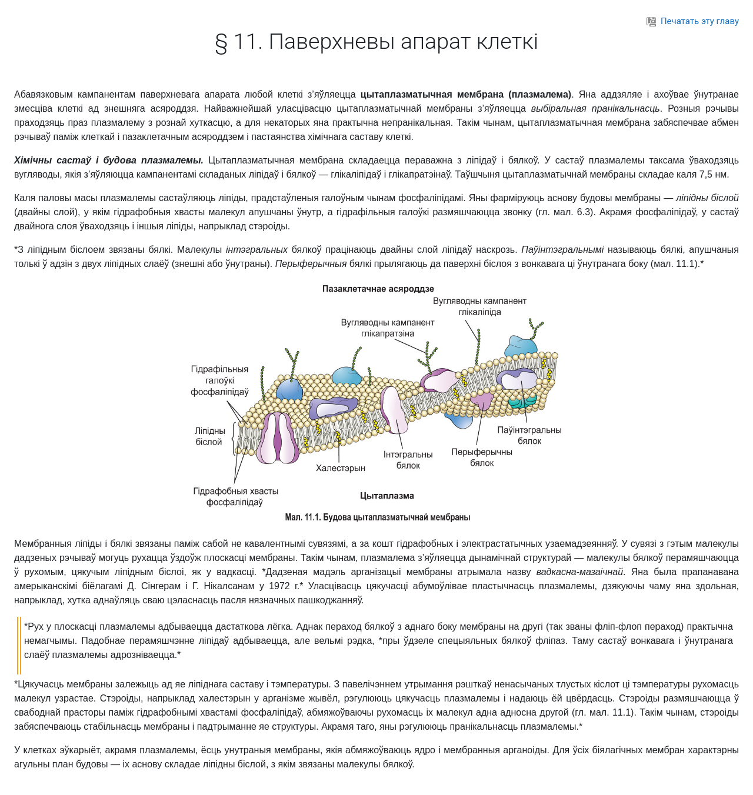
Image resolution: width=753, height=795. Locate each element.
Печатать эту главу (693, 21)
